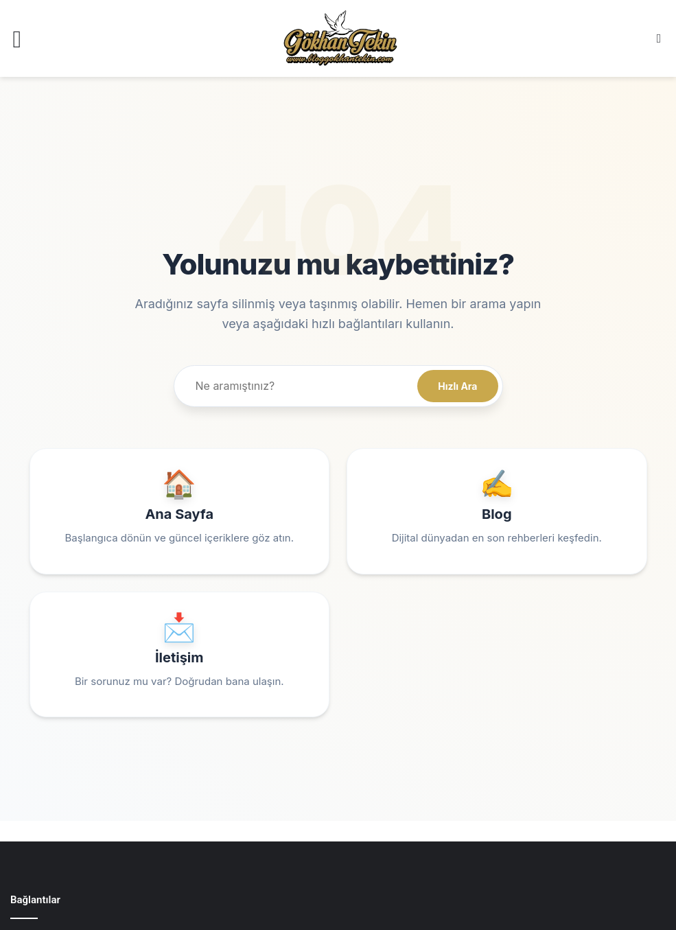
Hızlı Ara (457, 386)
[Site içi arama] (298, 386)
